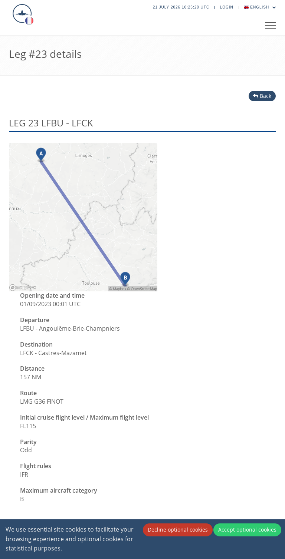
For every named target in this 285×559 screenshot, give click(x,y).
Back (262, 95)
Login (226, 7)
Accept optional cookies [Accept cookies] (247, 529)
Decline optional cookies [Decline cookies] (178, 529)
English (260, 7)
